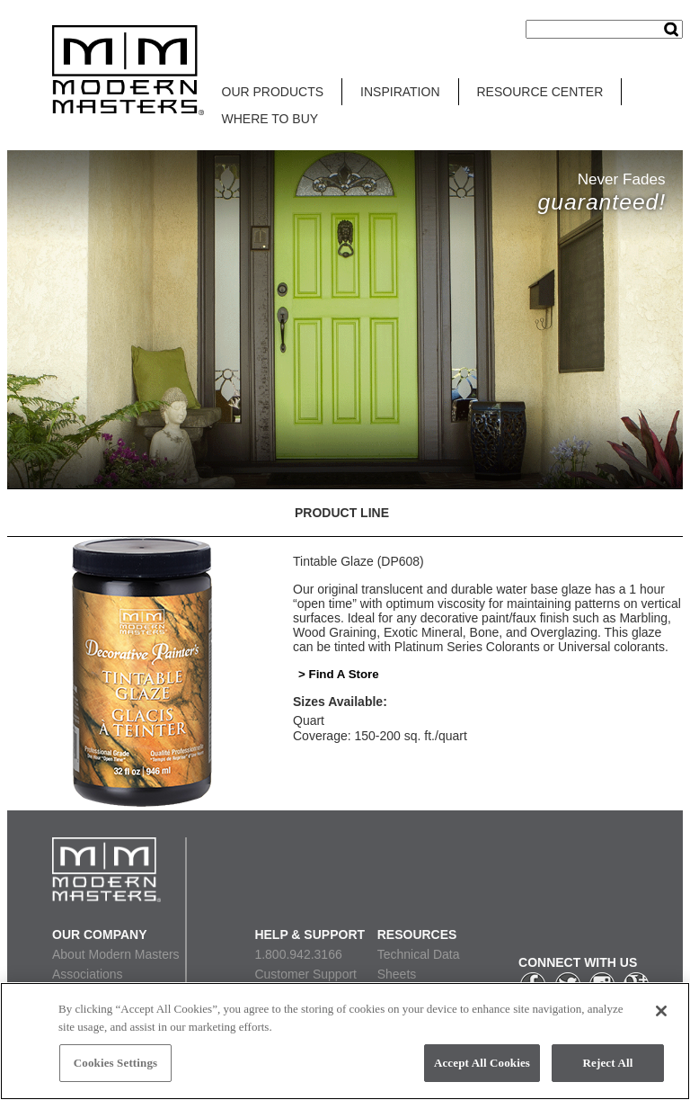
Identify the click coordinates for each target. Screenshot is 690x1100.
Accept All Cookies (482, 1062)
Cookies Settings (115, 1062)
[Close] (661, 1011)
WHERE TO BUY (270, 119)
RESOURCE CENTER (540, 92)
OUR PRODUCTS (273, 92)
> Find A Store (338, 674)
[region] (345, 1041)
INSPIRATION (399, 92)
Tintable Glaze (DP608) (358, 561)
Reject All (608, 1062)
